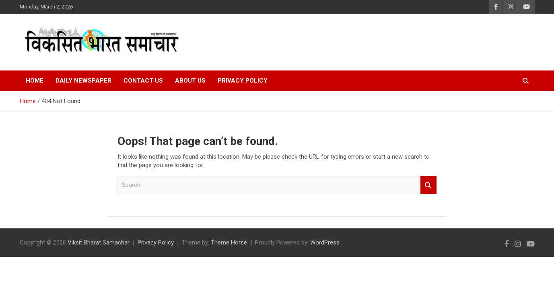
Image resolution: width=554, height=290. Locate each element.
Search (428, 185)
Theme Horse (229, 242)
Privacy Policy (243, 80)
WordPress (325, 242)
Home (34, 80)
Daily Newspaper (83, 80)
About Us (190, 80)
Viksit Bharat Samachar (99, 242)
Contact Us (143, 80)
